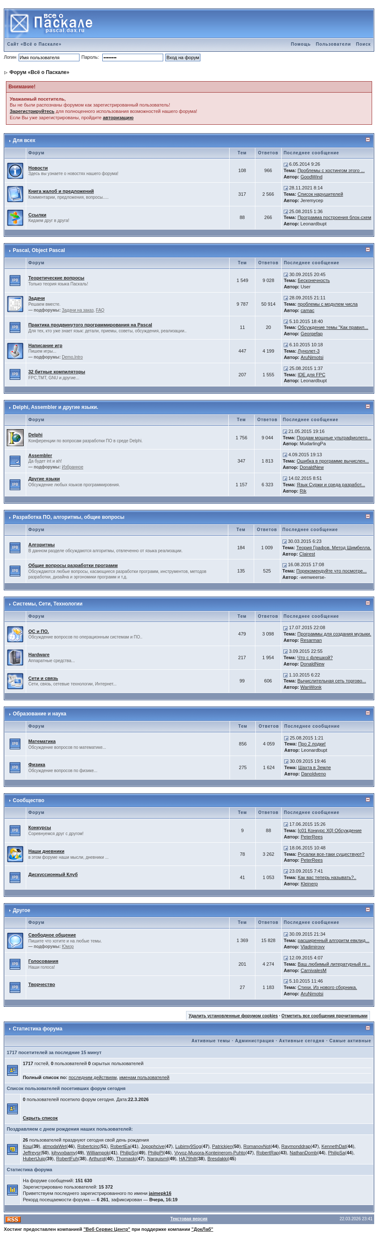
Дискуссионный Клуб (53, 874)
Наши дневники (46, 851)
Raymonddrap (295, 1146)
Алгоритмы (41, 544)
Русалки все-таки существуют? (331, 854)
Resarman (311, 640)
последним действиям (92, 1077)
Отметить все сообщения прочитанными (325, 1016)
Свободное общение (52, 934)
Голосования (43, 961)
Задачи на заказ (77, 310)
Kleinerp (309, 883)
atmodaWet (54, 1146)
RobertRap (267, 1152)
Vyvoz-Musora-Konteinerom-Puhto (209, 1152)
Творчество (41, 984)
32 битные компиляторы (56, 371)
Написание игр (45, 345)
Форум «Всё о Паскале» (39, 72)
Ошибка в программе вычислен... (333, 460)
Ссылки (37, 214)
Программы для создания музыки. (334, 633)
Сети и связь (43, 678)
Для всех (24, 140)
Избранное (72, 467)
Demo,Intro (72, 357)
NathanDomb (303, 1152)
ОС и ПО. (38, 631)
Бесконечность (314, 280)
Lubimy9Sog (188, 1146)
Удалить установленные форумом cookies (233, 1016)
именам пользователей (144, 1077)
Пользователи (333, 44)
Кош (27, 1146)
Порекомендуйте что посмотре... (331, 570)
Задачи (36, 298)
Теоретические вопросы (56, 277)
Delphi (35, 434)
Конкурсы (39, 827)
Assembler (40, 455)
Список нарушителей (320, 194)
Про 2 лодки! (312, 743)
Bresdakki (217, 1158)
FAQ (100, 310)
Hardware (38, 654)
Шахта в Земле (314, 767)
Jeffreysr (32, 1152)
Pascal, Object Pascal (39, 250)
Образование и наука (39, 714)
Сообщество (28, 800)
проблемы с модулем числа (328, 304)
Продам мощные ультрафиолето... (334, 437)
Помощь (301, 44)
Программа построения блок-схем (334, 217)
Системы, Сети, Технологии (47, 604)
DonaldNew (312, 467)
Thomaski (126, 1158)
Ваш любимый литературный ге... (334, 964)
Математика (42, 741)
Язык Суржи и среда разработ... (331, 484)
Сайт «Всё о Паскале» (34, 44)
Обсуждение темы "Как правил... (333, 327)
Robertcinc (88, 1146)
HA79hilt (188, 1158)
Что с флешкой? (314, 657)
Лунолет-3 (309, 350)
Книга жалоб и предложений (61, 191)
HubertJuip (34, 1158)
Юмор (68, 946)
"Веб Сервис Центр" (106, 1229)
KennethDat (333, 1146)
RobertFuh (67, 1158)
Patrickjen (222, 1146)
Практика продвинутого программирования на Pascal (90, 324)
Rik (303, 490)
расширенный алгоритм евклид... (334, 940)
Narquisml (157, 1158)
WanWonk (310, 687)
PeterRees (312, 836)
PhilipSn (128, 1152)
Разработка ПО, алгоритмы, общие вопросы (68, 517)
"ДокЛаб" (203, 1229)
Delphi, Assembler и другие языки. (55, 407)
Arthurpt (97, 1158)
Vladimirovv (313, 946)
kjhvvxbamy (64, 1152)
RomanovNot (256, 1146)
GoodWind (312, 176)
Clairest (307, 553)
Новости (38, 167)
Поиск (363, 44)
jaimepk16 (160, 1193)
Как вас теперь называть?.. (327, 877)
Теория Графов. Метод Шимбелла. (333, 547)
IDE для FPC (311, 374)
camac (307, 310)
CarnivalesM (313, 970)
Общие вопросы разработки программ (73, 565)
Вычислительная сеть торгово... (331, 680)
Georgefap (312, 333)
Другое (21, 910)
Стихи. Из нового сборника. (327, 987)
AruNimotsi (312, 357)
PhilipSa (336, 1152)
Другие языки (44, 478)
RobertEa (120, 1146)
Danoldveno (313, 773)
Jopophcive (152, 1146)
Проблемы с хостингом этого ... (331, 170)
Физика (36, 764)
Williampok (98, 1152)
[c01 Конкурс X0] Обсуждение (330, 830)
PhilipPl (156, 1152)
